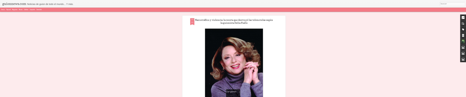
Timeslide (39, 9)
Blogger (279, 95)
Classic (3, 9)
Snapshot (32, 9)
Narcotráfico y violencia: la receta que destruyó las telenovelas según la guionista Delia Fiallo (234, 12)
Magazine (14, 9)
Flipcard (8, 9)
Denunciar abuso (288, 95)
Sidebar (26, 9)
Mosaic (21, 9)
